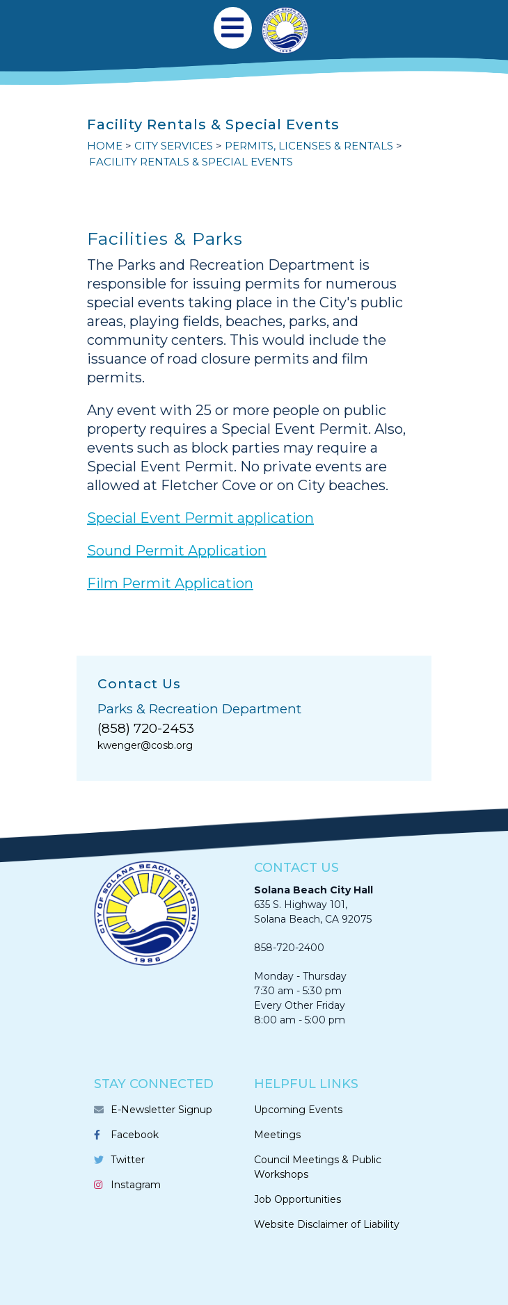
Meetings (277, 1134)
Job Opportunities (297, 1199)
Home (104, 145)
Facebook (135, 1134)
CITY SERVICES (173, 145)
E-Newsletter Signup (161, 1109)
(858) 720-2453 (145, 728)
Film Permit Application (170, 583)
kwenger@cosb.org (145, 745)
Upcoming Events (298, 1109)
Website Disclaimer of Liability (326, 1224)
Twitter (128, 1159)
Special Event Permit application (200, 518)
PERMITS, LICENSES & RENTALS (309, 145)
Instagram (136, 1184)
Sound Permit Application (177, 550)
